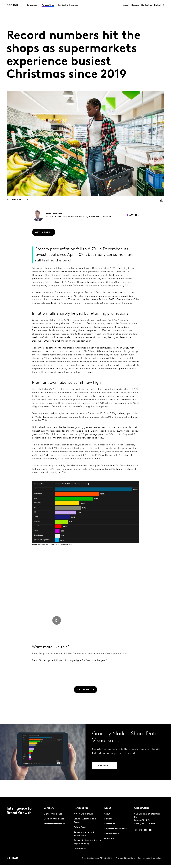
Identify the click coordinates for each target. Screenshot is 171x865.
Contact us (146, 5)
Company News (112, 834)
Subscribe (109, 839)
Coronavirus (80, 849)
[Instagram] (135, 830)
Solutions (31, 5)
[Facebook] (140, 830)
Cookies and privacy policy (149, 858)
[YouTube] (145, 830)
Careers (135, 5)
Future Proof (80, 827)
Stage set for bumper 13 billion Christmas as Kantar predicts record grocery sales (83, 653)
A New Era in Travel (83, 814)
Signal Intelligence (53, 814)
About (126, 5)
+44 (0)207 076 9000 (146, 824)
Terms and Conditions (125, 858)
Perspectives (48, 5)
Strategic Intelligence (54, 824)
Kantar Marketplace (68, 5)
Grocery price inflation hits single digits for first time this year (72, 660)
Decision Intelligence (54, 819)
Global (157, 5)
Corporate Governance (115, 829)
